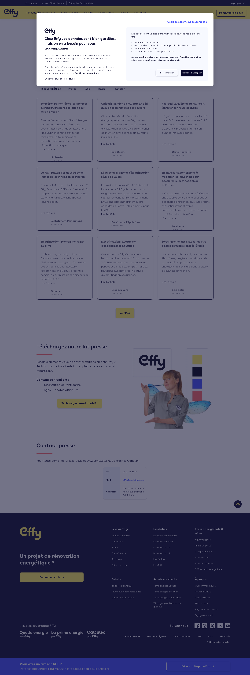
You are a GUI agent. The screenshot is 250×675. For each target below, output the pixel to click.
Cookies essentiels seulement (187, 21)
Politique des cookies (87, 73)
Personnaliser (167, 73)
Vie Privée (69, 78)
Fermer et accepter (192, 73)
